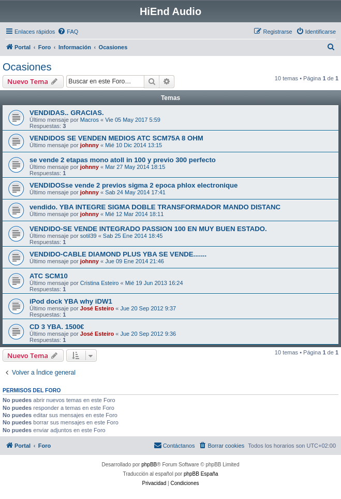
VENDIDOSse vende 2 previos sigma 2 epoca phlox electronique (133, 185)
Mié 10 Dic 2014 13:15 (133, 145)
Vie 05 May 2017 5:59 (132, 120)
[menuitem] (67, 31)
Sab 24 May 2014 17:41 (135, 192)
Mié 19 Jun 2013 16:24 (154, 283)
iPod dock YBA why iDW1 (70, 301)
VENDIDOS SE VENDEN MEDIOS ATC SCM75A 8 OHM (116, 138)
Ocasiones (27, 67)
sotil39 (88, 236)
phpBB (149, 464)
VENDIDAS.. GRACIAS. (66, 113)
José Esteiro (97, 308)
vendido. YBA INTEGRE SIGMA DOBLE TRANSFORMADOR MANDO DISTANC (154, 207)
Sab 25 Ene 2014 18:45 (133, 236)
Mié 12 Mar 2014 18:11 (134, 214)
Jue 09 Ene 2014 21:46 (134, 261)
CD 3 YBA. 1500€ (56, 327)
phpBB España (201, 474)
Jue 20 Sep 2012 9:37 (148, 308)
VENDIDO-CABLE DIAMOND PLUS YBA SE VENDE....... (117, 254)
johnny (89, 145)
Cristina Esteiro (99, 283)
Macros (89, 120)
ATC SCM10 (48, 276)
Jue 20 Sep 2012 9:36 (148, 334)
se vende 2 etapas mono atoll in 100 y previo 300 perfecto (122, 160)
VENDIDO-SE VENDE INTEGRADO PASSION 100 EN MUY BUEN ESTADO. (148, 229)
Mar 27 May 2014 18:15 (135, 167)
